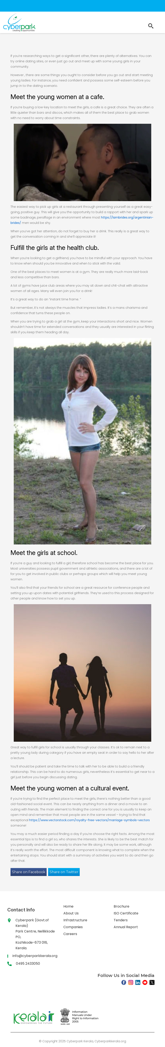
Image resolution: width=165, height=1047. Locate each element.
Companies (73, 927)
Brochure (121, 906)
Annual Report (126, 927)
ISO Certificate (126, 913)
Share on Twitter (64, 872)
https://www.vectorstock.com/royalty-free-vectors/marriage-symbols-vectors (89, 820)
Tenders (121, 920)
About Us (71, 913)
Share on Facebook (28, 872)
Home (68, 906)
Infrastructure (75, 920)
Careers (70, 933)
